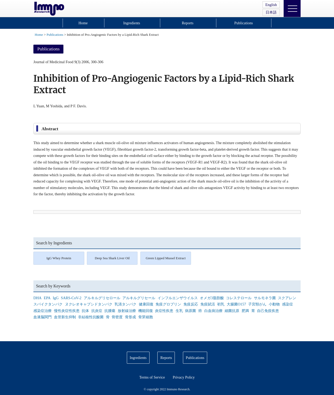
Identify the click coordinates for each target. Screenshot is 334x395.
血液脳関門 (42, 317)
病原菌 (190, 311)
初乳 (220, 304)
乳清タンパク (125, 304)
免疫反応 (190, 304)
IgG (55, 298)
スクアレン (287, 298)
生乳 (179, 311)
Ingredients (131, 23)
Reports (188, 23)
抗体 (85, 311)
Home (83, 23)
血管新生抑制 (65, 317)
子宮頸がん (257, 304)
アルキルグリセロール (102, 298)
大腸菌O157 (236, 304)
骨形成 (130, 317)
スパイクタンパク (48, 304)
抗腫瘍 (109, 311)
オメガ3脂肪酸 (212, 298)
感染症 (287, 304)
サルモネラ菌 (265, 298)
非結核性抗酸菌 (91, 317)
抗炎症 (96, 311)
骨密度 (117, 317)
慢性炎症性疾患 (67, 311)
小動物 (274, 304)
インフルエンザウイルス (178, 298)
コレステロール (239, 298)
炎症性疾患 (164, 311)
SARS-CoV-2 (71, 298)
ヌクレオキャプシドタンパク (88, 304)
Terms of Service (152, 377)
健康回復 (146, 304)
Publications (243, 23)
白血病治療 (213, 311)
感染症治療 (42, 311)
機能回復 (145, 311)
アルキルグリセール (138, 298)
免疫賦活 (207, 304)
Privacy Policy (184, 377)
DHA (37, 298)
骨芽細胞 (145, 317)
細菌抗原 (232, 311)
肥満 (245, 311)
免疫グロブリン (168, 304)
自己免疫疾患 (268, 311)
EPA (47, 298)
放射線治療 (127, 311)
